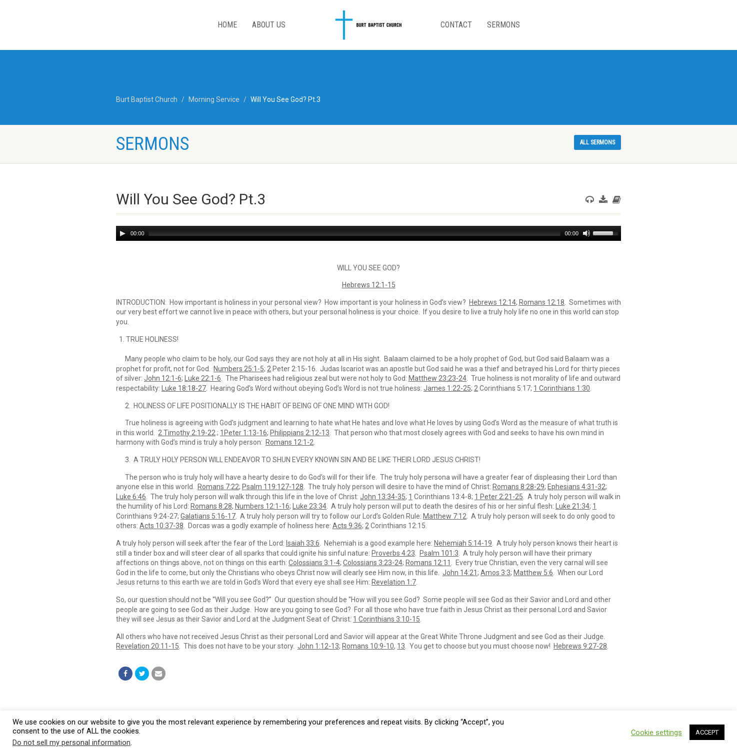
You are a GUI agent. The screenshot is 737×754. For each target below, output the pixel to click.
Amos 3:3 (495, 573)
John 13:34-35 (383, 497)
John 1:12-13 (318, 646)
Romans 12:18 (541, 302)
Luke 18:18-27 (184, 388)
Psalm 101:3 (439, 553)
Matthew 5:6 (533, 573)
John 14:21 (460, 573)
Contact (456, 24)
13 (401, 646)
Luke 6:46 (131, 497)
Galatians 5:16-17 (208, 516)
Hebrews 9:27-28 (580, 646)
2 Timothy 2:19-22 (187, 433)
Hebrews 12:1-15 (369, 285)
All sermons (597, 142)
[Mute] (586, 233)
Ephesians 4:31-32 (577, 487)
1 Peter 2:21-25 (498, 497)
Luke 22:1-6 (202, 378)
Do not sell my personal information (71, 742)
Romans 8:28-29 (518, 487)
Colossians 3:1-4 (314, 563)
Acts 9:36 (347, 526)
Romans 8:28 (211, 506)
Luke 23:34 (309, 506)
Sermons (503, 24)
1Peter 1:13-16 (243, 433)
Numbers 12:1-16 (262, 506)
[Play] (122, 233)
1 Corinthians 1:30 (562, 388)
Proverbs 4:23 (393, 553)
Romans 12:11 (428, 563)
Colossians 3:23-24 (372, 563)
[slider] (354, 233)
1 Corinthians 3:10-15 (386, 619)
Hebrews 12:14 (492, 302)
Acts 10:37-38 (162, 526)
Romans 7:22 (218, 487)
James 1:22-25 (447, 388)
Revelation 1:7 (394, 582)
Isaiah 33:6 (303, 543)
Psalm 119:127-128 (273, 487)
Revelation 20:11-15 (147, 646)
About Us (269, 24)
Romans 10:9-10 (368, 646)
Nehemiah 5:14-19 (463, 543)
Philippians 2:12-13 (300, 433)
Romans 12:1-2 (290, 442)
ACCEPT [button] (707, 732)
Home (227, 24)
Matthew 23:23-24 (437, 378)
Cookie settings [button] (656, 732)
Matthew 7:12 (444, 516)
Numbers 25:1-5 (239, 369)
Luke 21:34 (573, 506)
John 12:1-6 (163, 378)
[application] (368, 233)
